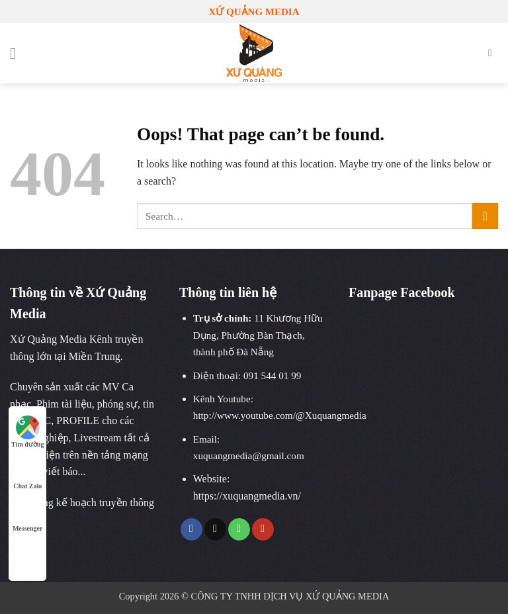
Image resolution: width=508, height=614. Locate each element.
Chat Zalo (27, 473)
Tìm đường (27, 432)
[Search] (493, 53)
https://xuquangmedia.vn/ (247, 496)
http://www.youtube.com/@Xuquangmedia (279, 415)
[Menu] (18, 53)
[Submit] (485, 216)
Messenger (28, 516)
